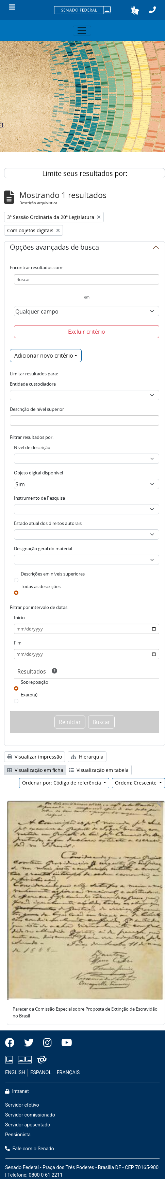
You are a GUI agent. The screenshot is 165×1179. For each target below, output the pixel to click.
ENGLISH (15, 1073)
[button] (135, 10)
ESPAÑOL (40, 1073)
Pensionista (18, 1135)
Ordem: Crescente (136, 782)
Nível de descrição (32, 447)
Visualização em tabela (99, 770)
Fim (17, 643)
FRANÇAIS (68, 1073)
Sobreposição (34, 682)
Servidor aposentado (27, 1125)
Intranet (17, 1091)
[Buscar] (86, 279)
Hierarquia (87, 756)
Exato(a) (29, 695)
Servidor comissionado (30, 1115)
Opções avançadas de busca (54, 248)
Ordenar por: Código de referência (62, 782)
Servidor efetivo (22, 1105)
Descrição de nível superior (37, 409)
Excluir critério (86, 331)
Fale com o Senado (29, 1149)
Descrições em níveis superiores (53, 574)
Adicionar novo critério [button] (43, 355)
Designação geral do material (43, 548)
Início (19, 617)
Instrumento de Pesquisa (39, 498)
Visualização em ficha (35, 770)
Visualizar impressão (34, 756)
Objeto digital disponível (38, 473)
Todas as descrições (41, 586)
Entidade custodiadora (33, 384)
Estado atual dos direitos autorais (48, 523)
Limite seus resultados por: (84, 173)
